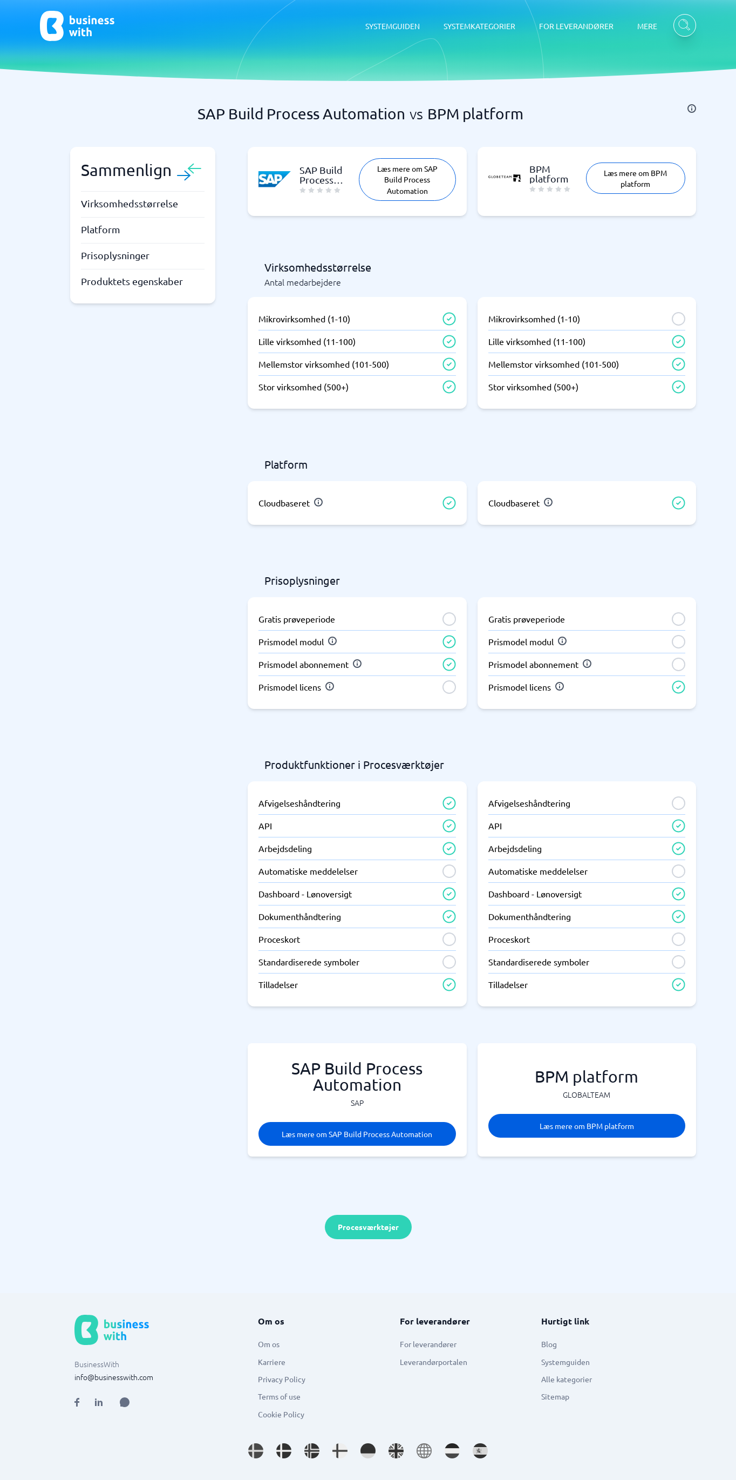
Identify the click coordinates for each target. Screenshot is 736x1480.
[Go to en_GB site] (396, 1450)
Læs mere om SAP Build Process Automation (407, 179)
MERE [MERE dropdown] (647, 26)
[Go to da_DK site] (283, 1450)
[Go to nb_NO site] (311, 1450)
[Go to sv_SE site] (255, 1450)
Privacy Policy (281, 1379)
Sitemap (555, 1396)
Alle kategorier (566, 1379)
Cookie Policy (281, 1414)
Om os (269, 1344)
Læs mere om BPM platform (635, 178)
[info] (691, 108)
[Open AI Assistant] (124, 1402)
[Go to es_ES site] (480, 1450)
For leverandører (428, 1344)
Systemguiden (565, 1362)
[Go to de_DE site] (368, 1450)
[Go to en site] (424, 1450)
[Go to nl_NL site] (452, 1450)
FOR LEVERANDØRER (576, 26)
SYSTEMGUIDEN (392, 26)
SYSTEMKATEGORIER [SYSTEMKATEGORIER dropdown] (479, 26)
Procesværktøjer (368, 1227)
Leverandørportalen (433, 1362)
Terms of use (279, 1396)
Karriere (271, 1362)
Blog (549, 1344)
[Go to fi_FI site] (339, 1450)
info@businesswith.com (113, 1376)
